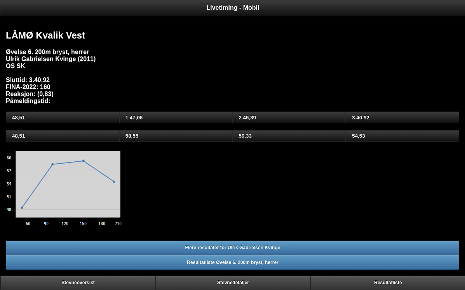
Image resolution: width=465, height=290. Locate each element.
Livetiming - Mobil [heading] (233, 7)
